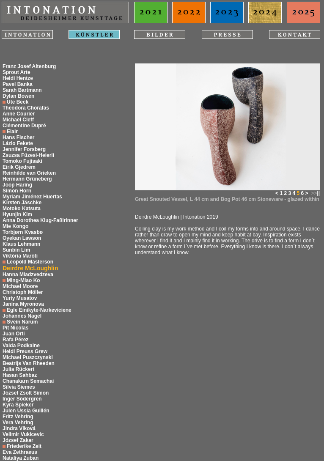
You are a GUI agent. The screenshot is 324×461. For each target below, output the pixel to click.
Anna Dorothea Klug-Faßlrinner (40, 220)
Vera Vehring (18, 422)
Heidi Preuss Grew (25, 351)
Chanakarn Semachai (28, 381)
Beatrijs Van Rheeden (29, 363)
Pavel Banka (18, 84)
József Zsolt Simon (26, 393)
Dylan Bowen (18, 96)
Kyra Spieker (18, 405)
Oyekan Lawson (22, 238)
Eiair (12, 131)
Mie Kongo (15, 226)
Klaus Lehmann (21, 244)
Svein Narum (22, 322)
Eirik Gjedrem (19, 167)
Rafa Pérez (15, 340)
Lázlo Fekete (18, 143)
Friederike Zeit (24, 446)
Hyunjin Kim (17, 214)
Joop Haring (17, 185)
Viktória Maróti (20, 256)
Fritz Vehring (18, 417)
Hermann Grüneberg (27, 179)
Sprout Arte (16, 72)
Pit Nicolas (15, 328)
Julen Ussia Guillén (26, 411)
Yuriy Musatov (20, 298)
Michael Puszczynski (28, 357)
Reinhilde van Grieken (29, 173)
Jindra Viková (19, 428)
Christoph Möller (23, 292)
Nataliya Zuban (20, 458)
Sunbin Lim (16, 250)
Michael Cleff (18, 120)
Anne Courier (19, 114)
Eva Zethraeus (20, 452)
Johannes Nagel (22, 316)
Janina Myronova (23, 304)
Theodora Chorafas (26, 108)
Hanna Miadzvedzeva (28, 274)
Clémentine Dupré (24, 126)
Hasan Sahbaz (20, 375)
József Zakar (18, 440)
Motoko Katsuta (22, 208)
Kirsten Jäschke (22, 203)
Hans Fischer (18, 137)
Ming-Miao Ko (23, 280)
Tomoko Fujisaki (22, 161)
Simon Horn (17, 191)
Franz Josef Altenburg (29, 66)
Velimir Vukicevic (23, 434)
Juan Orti (14, 334)
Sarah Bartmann (22, 90)
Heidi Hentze (18, 78)
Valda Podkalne (21, 345)
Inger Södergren (22, 399)
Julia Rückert (18, 369)
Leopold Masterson (30, 262)
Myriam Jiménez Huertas (32, 197)
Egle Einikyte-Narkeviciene (39, 310)
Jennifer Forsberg (24, 149)
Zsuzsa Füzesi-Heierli (28, 155)
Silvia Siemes (19, 387)
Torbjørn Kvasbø (23, 232)
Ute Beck (17, 102)
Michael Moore (20, 286)
